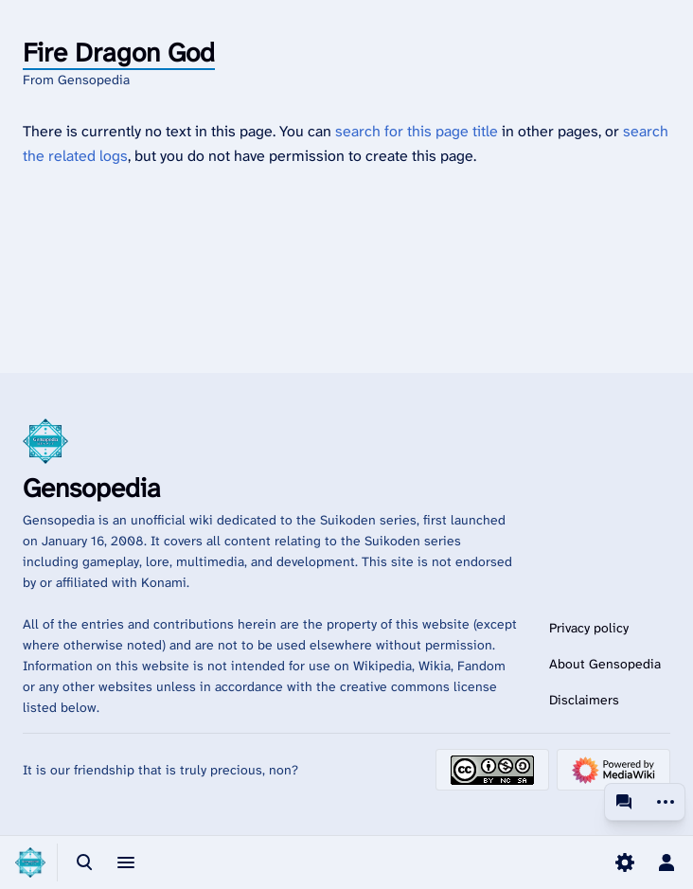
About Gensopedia (605, 663)
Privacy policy (589, 627)
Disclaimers (584, 699)
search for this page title (416, 131)
